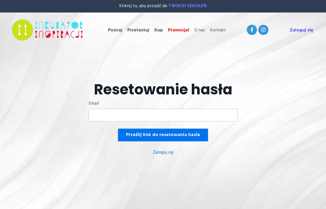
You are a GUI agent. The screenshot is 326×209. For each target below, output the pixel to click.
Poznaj (115, 30)
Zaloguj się (301, 30)
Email (94, 103)
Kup (158, 30)
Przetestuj (138, 30)
